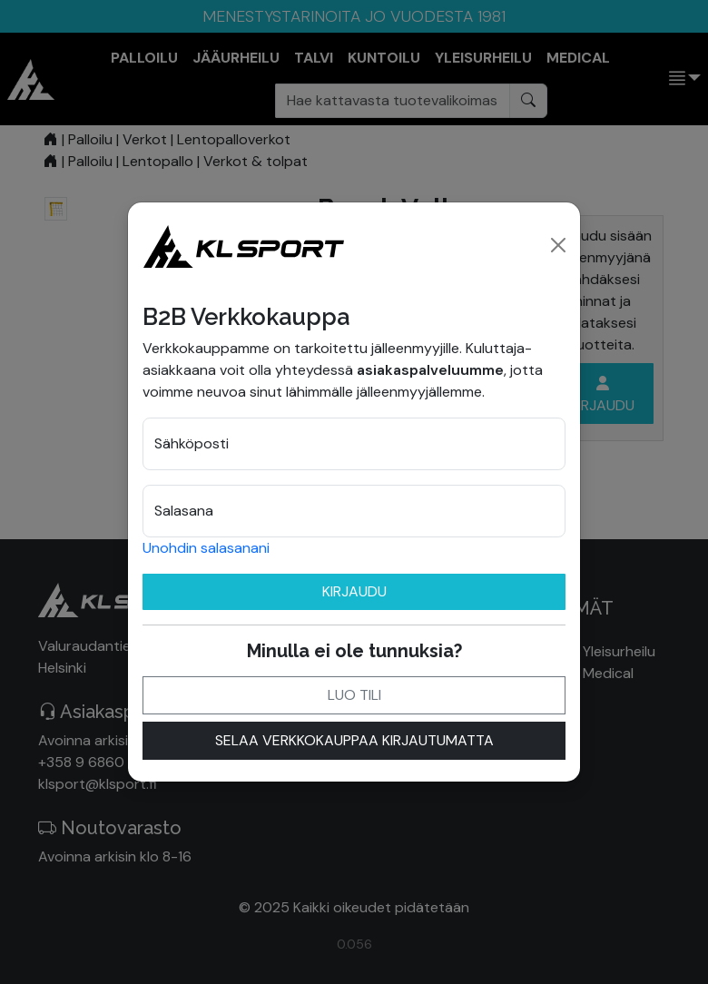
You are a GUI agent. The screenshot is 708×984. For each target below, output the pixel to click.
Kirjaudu (354, 591)
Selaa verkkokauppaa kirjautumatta (354, 740)
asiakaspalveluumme (430, 369)
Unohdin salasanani (206, 547)
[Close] (558, 245)
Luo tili (354, 694)
